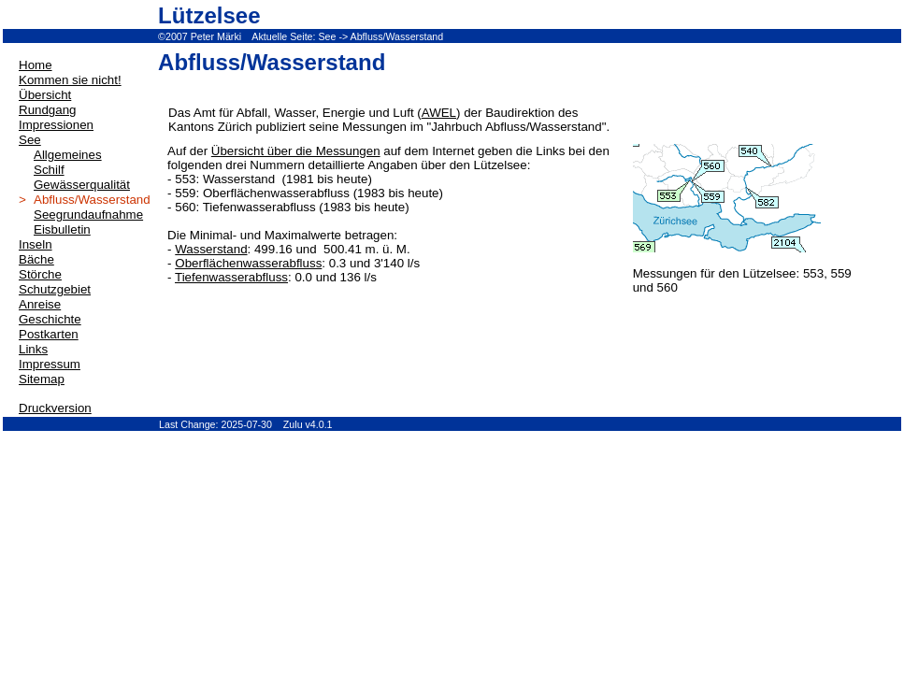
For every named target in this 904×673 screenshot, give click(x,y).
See (327, 36)
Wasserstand (211, 249)
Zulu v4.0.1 (308, 424)
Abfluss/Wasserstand (397, 36)
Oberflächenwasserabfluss (248, 263)
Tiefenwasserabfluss (231, 277)
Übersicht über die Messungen (295, 151)
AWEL (439, 113)
